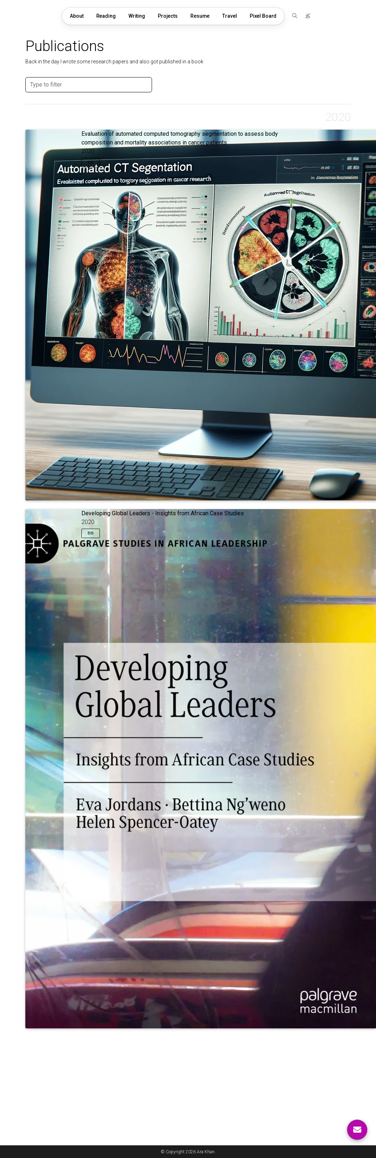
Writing (136, 16)
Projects (168, 16)
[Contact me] (357, 1130)
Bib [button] (91, 162)
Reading (106, 16)
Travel (229, 16)
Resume (200, 16)
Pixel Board (263, 16)
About (76, 16)
